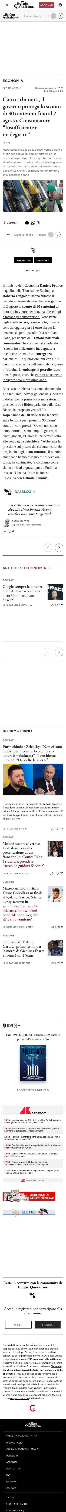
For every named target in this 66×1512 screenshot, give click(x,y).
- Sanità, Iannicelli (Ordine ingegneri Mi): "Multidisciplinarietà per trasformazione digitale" (26, 1163)
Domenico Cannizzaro (18, 927)
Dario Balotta (20, 521)
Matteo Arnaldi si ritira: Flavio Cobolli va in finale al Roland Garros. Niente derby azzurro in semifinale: (22, 897)
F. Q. (6, 142)
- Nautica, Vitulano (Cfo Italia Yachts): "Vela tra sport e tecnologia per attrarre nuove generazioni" (32, 1121)
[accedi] (60, 5)
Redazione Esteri (15, 828)
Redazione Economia (17, 605)
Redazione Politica (16, 873)
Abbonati (46, 5)
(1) (11, 531)
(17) (60, 873)
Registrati (48, 1324)
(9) (60, 828)
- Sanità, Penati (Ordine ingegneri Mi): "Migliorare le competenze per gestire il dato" (31, 1171)
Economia (13, 80)
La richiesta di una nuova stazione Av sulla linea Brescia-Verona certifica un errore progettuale (34, 509)
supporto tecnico (19, 1398)
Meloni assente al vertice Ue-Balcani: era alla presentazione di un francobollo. (21, 850)
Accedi (19, 1324)
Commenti (11, 222)
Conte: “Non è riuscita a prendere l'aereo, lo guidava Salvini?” (23, 861)
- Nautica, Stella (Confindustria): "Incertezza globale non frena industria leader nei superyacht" (31, 1129)
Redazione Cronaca (16, 963)
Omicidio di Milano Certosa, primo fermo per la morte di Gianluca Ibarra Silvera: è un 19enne (23, 948)
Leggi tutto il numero (33, 1090)
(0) (60, 604)
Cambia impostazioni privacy (22, 1449)
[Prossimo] (59, 548)
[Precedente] (48, 548)
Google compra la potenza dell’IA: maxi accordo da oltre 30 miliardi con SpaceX (23, 593)
